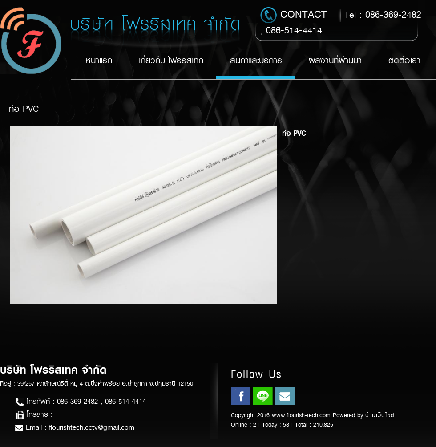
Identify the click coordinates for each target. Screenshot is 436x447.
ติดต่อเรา (404, 60)
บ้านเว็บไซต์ (380, 415)
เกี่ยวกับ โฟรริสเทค (171, 60)
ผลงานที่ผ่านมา (335, 60)
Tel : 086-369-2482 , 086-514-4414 (340, 21)
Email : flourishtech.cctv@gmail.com (74, 427)
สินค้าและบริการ (256, 60)
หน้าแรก (98, 60)
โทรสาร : (33, 414)
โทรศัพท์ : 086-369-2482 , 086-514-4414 (80, 401)
